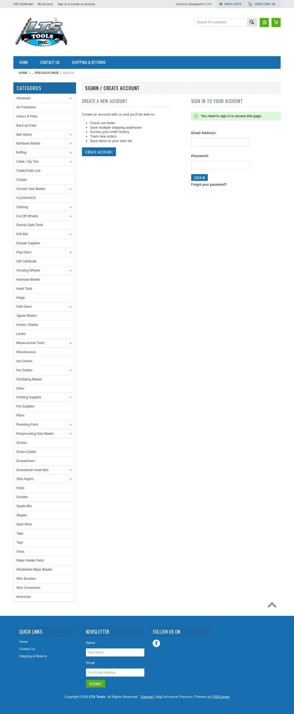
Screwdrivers (25, 461)
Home (23, 72)
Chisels (21, 180)
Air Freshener (26, 107)
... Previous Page (45, 72)
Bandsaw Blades (28, 143)
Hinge (20, 298)
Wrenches (23, 597)
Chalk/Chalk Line (28, 171)
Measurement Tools (30, 343)
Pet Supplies (25, 406)
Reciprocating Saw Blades (35, 434)
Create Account (99, 152)
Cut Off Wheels (27, 216)
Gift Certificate (26, 261)
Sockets (22, 497)
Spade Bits (24, 506)
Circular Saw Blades (30, 189)
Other (20, 388)
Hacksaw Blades (28, 279)
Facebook (156, 643)
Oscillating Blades (29, 379)
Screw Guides (26, 452)
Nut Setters (24, 370)
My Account (45, 4)
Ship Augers (25, 479)
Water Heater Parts (30, 560)
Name (90, 643)
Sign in (62, 4)
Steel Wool (24, 524)
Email (90, 663)
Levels (21, 334)
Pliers (20, 415)
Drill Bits (22, 234)
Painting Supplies (28, 397)
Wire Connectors (28, 588)
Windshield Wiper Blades (34, 569)
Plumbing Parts (27, 424)
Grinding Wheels (28, 270)
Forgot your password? (209, 184)
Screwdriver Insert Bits (32, 470)
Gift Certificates (23, 4)
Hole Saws (24, 306)
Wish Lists (232, 4)
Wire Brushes (26, 579)
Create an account (83, 4)
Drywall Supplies (28, 243)
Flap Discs (23, 252)
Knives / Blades (27, 325)
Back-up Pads (26, 125)
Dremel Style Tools (29, 225)
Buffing (21, 152)
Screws (21, 443)
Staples (21, 515)
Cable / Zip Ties (27, 161)
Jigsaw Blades (26, 316)
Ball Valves (24, 134)
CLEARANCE (26, 198)
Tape (19, 533)
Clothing (22, 207)
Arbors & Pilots (26, 116)
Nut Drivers (24, 361)
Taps (19, 542)
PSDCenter (221, 697)
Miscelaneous (26, 352)
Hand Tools (24, 289)
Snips (20, 488)
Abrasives (23, 98)
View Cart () (265, 4)
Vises (20, 551)
